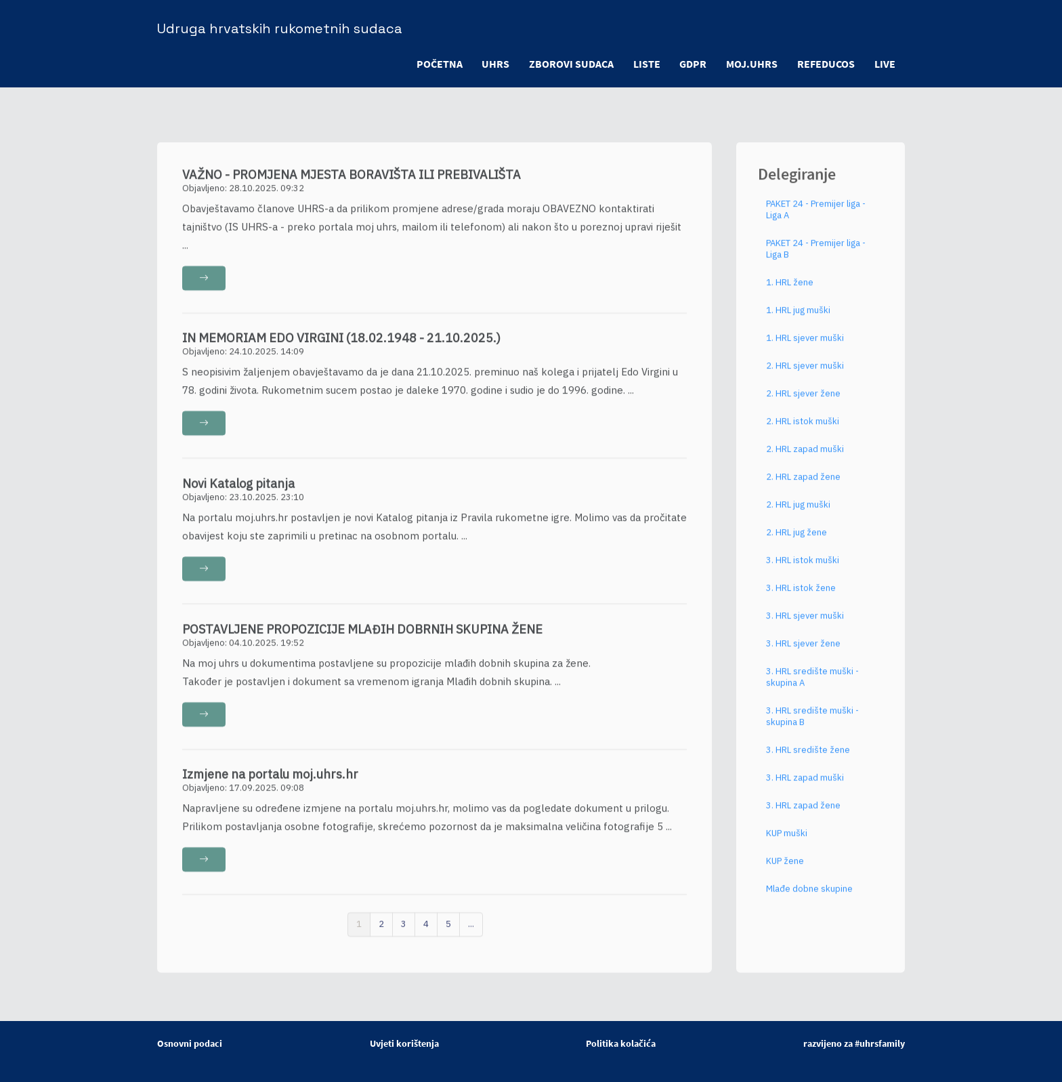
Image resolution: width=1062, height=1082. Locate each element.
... (471, 932)
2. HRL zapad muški (805, 457)
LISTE (642, 63)
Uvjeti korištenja (404, 1043)
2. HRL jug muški (798, 513)
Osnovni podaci (189, 1043)
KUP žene (785, 869)
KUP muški (786, 842)
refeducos (824, 63)
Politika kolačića (621, 1043)
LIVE (884, 63)
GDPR (690, 63)
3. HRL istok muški (802, 569)
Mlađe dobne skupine (809, 897)
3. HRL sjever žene (803, 652)
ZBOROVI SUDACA (566, 63)
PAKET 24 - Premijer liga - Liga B (816, 257)
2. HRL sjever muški (805, 374)
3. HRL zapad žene (803, 814)
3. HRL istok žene (801, 596)
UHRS (490, 63)
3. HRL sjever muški (805, 624)
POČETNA (433, 63)
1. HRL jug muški (798, 319)
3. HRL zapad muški (805, 786)
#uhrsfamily (880, 1043)
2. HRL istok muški (802, 430)
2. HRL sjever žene (803, 402)
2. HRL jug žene (796, 541)
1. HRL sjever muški (805, 346)
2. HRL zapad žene (803, 485)
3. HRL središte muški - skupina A (812, 685)
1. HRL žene (789, 291)
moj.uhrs (750, 63)
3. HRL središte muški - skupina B (812, 724)
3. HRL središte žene (808, 758)
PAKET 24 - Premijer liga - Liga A (816, 218)
